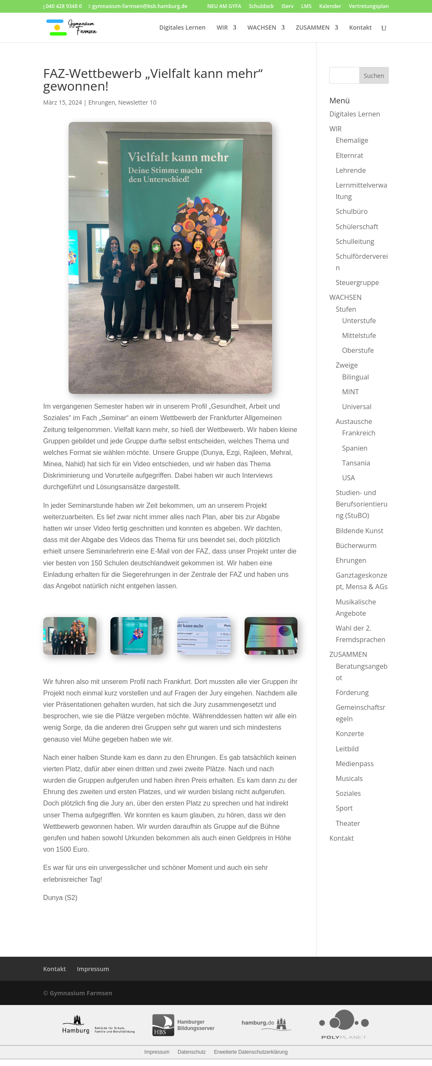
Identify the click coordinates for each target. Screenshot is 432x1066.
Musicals (349, 778)
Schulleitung (355, 241)
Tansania (356, 463)
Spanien (354, 448)
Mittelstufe (359, 335)
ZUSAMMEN (313, 28)
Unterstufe (359, 320)
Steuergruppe (357, 282)
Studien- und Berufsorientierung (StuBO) (362, 504)
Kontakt (360, 28)
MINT (350, 391)
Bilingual (355, 377)
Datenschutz (192, 1052)
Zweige (347, 365)
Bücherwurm (356, 545)
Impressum (93, 969)
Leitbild (347, 748)
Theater (348, 823)
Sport (344, 808)
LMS (306, 7)
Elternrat (349, 155)
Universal (356, 406)
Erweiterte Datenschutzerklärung (251, 1052)
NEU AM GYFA (224, 7)
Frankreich (358, 432)
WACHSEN (262, 28)
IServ (287, 7)
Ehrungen (101, 102)
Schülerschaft (357, 226)
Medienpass (355, 763)
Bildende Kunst (359, 530)
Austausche (354, 421)
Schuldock (261, 7)
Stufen (346, 309)
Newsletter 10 (137, 102)
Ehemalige (352, 140)
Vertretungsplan (369, 7)
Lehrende (351, 170)
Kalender (330, 7)
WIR (222, 28)
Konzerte (350, 733)
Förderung (352, 692)
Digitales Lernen (182, 28)
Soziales (348, 793)
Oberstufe (358, 350)
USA (348, 477)
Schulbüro (352, 211)
